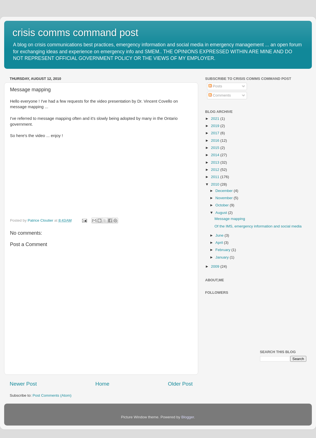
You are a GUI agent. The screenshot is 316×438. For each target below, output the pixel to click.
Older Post (180, 384)
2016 (215, 140)
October (222, 205)
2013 (215, 162)
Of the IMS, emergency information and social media (258, 226)
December (224, 191)
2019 (215, 126)
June (220, 235)
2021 (215, 119)
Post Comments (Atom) (52, 395)
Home (102, 384)
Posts (215, 86)
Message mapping (230, 219)
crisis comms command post (75, 32)
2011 (215, 177)
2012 (215, 170)
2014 (215, 155)
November (224, 198)
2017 (215, 133)
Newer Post (23, 384)
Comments (219, 95)
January (222, 257)
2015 (215, 148)
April (219, 242)
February (223, 250)
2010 (215, 184)
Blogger (187, 417)
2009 (215, 266)
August (221, 213)
